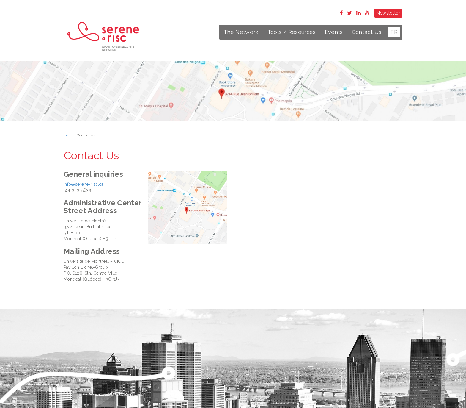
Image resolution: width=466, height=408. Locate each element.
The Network (241, 32)
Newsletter (388, 13)
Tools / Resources (291, 32)
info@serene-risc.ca (84, 184)
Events (334, 32)
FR (394, 32)
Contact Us (367, 32)
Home (69, 135)
